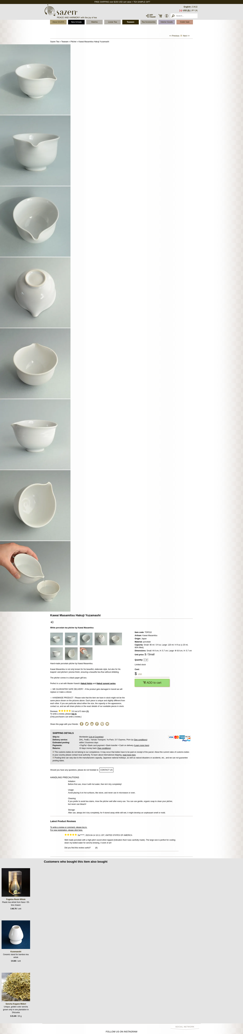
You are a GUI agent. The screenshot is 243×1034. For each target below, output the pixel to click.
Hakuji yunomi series (105, 683)
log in (74, 714)
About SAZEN (58, 22)
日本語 (195, 7)
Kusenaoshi (15, 952)
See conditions (140, 740)
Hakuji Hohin (86, 683)
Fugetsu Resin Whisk (15, 899)
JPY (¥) (194, 10)
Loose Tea (112, 22)
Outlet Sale (184, 22)
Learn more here (142, 745)
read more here (129, 755)
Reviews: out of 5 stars (69, 711)
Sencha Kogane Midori (16, 1004)
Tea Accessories (149, 22)
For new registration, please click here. (66, 830)
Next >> (186, 36)
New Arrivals (76, 22)
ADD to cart (152, 682)
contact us (106, 770)
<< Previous (174, 36)
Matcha (94, 22)
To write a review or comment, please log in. (68, 827)
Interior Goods (167, 22)
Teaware (130, 22)
